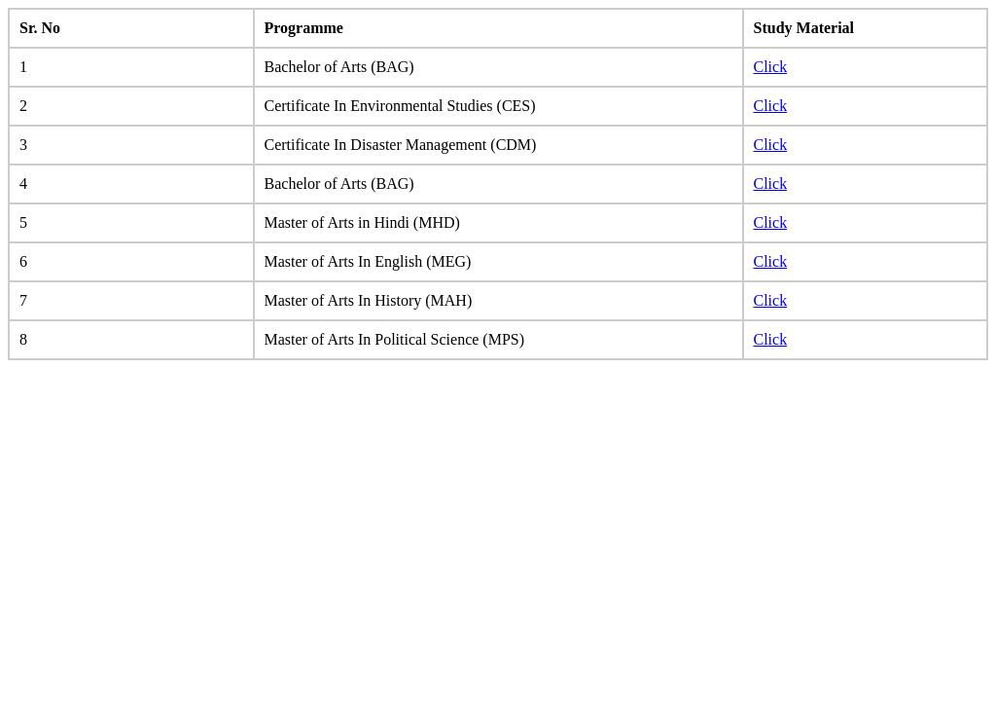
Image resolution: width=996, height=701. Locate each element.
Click (771, 66)
